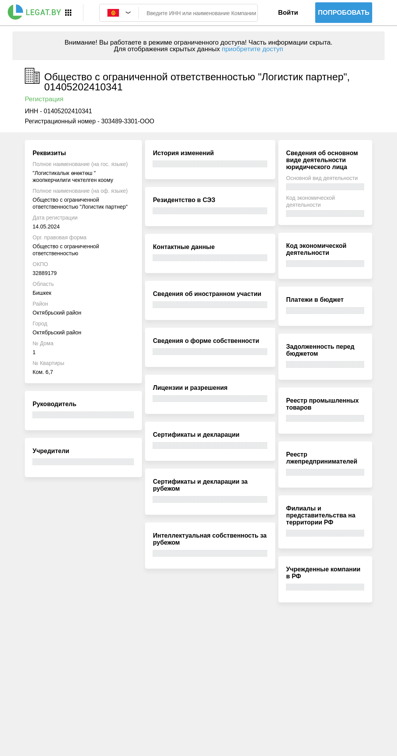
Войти (288, 12)
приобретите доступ (252, 49)
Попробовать (343, 12)
